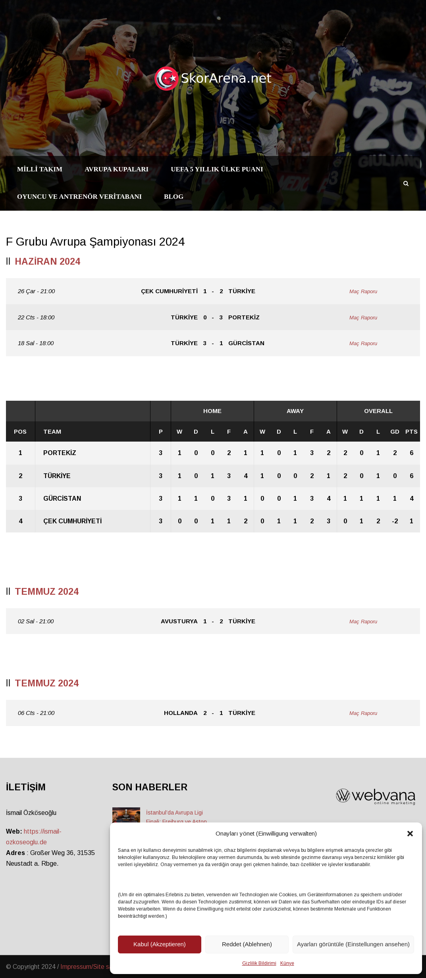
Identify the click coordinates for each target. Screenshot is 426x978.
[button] (410, 834)
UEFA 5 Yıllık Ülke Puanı (217, 169)
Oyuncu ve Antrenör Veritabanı (79, 196)
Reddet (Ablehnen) (247, 944)
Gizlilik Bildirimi (259, 963)
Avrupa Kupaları (116, 169)
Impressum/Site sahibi (91, 966)
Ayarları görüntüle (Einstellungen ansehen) (353, 944)
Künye (287, 963)
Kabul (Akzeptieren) (159, 944)
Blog (173, 196)
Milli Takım (39, 169)
